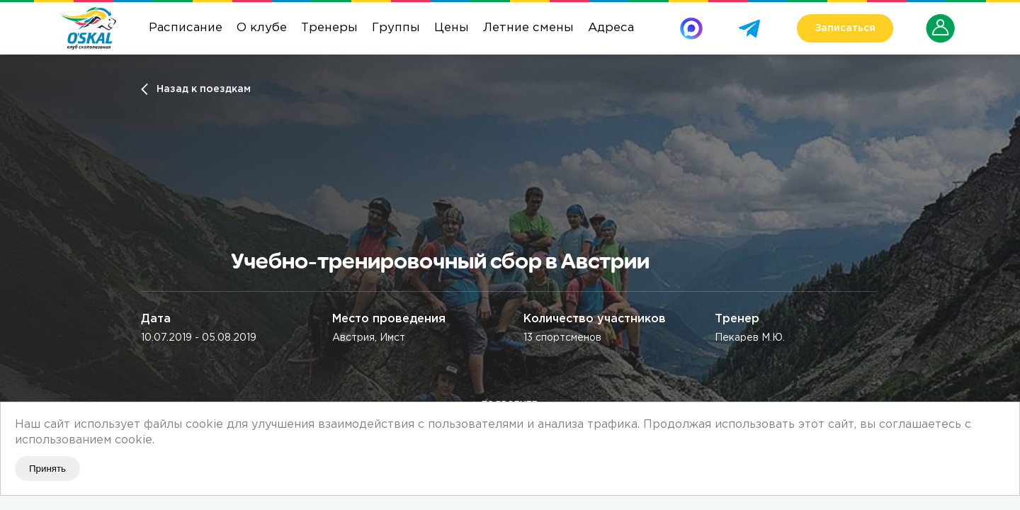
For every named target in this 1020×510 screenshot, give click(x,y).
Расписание (185, 28)
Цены (451, 28)
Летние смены (528, 28)
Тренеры (329, 28)
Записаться (845, 28)
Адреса (611, 28)
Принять (47, 468)
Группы (396, 28)
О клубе (262, 28)
